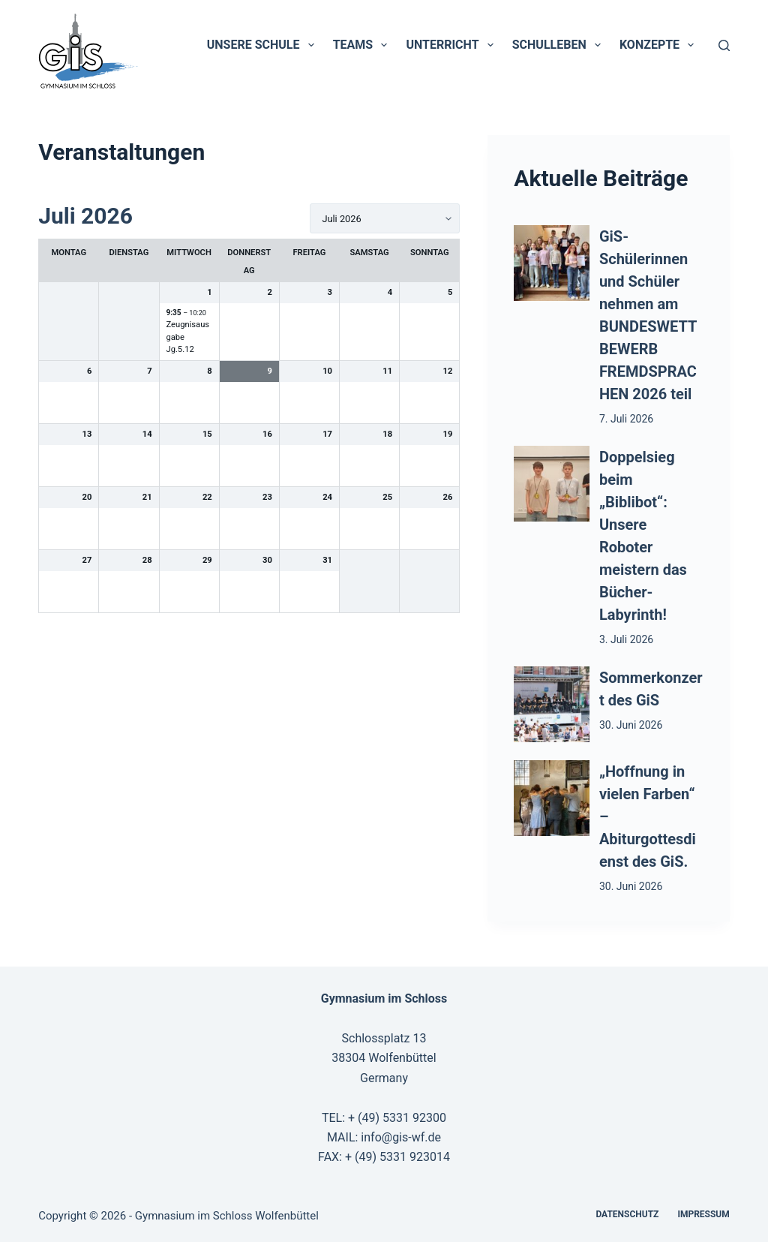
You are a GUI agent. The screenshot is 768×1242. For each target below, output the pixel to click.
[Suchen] (724, 45)
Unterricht (452, 45)
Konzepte (660, 45)
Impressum (703, 1214)
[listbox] (385, 218)
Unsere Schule (263, 45)
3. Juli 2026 (626, 639)
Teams (363, 45)
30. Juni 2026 (630, 725)
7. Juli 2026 (626, 419)
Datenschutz (627, 1214)
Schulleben (559, 45)
